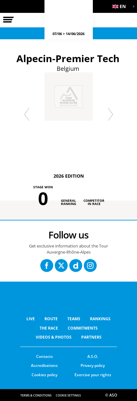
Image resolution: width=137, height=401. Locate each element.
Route (51, 319)
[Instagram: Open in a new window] (90, 265)
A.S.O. (92, 356)
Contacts (44, 356)
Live (30, 319)
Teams (73, 319)
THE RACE (49, 328)
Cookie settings (68, 395)
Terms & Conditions (36, 395)
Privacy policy (93, 365)
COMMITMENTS (83, 328)
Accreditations (44, 365)
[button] (121, 6)
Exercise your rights (92, 375)
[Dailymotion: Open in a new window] (75, 265)
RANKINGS (100, 319)
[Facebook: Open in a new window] (46, 265)
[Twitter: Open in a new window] (61, 265)
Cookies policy (44, 375)
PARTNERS (91, 337)
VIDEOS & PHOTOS (54, 337)
